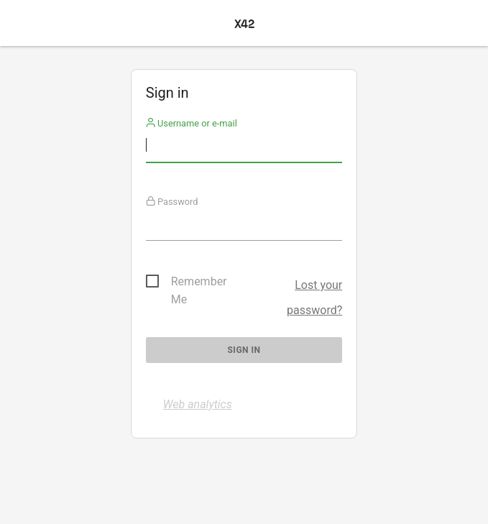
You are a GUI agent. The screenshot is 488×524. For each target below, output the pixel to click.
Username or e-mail (191, 123)
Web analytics (197, 404)
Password (172, 201)
